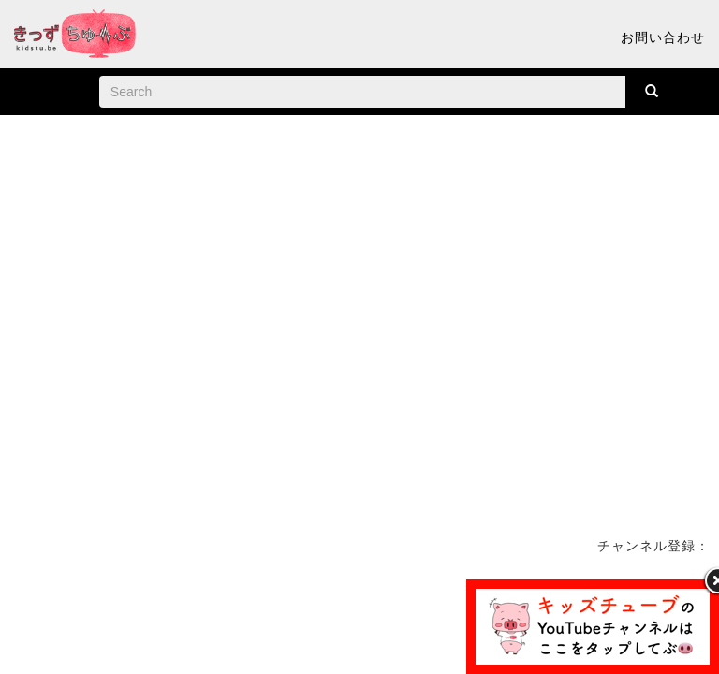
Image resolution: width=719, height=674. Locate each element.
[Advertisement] (359, 621)
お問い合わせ (663, 37)
